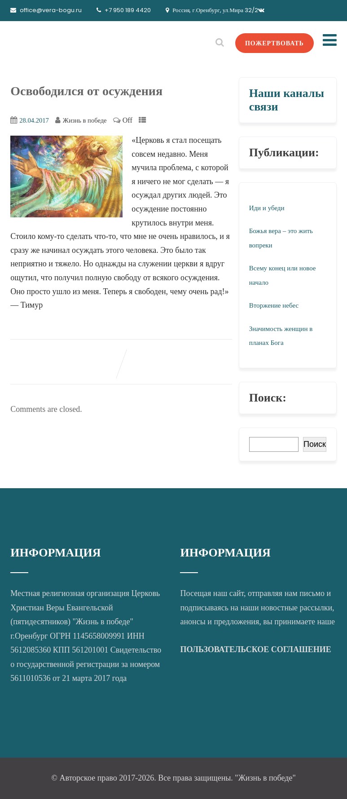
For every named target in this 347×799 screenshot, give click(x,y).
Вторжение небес (274, 305)
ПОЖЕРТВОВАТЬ (274, 43)
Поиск (314, 444)
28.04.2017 (34, 120)
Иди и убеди (267, 208)
